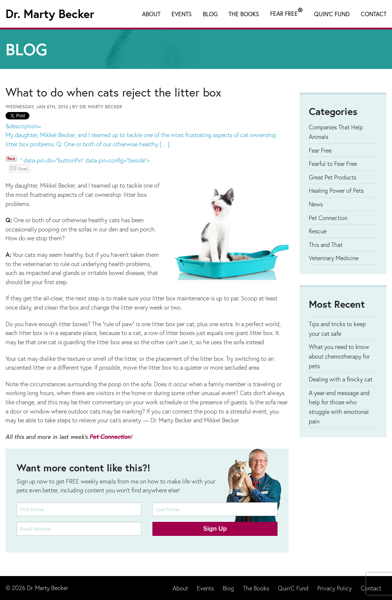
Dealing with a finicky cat (340, 379)
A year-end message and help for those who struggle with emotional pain (339, 407)
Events (182, 14)
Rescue (317, 231)
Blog (210, 14)
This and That (326, 244)
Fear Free (286, 12)
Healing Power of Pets (336, 190)
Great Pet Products (332, 177)
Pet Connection (110, 437)
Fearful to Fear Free (333, 163)
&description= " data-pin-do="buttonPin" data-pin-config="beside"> (147, 143)
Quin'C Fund (332, 14)
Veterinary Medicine (334, 258)
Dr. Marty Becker (50, 13)
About (151, 14)
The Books (244, 14)
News (316, 204)
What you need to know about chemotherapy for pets (339, 356)
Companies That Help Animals (336, 131)
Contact (373, 14)
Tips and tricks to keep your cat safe (337, 328)
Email (23, 168)
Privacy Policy (334, 588)
